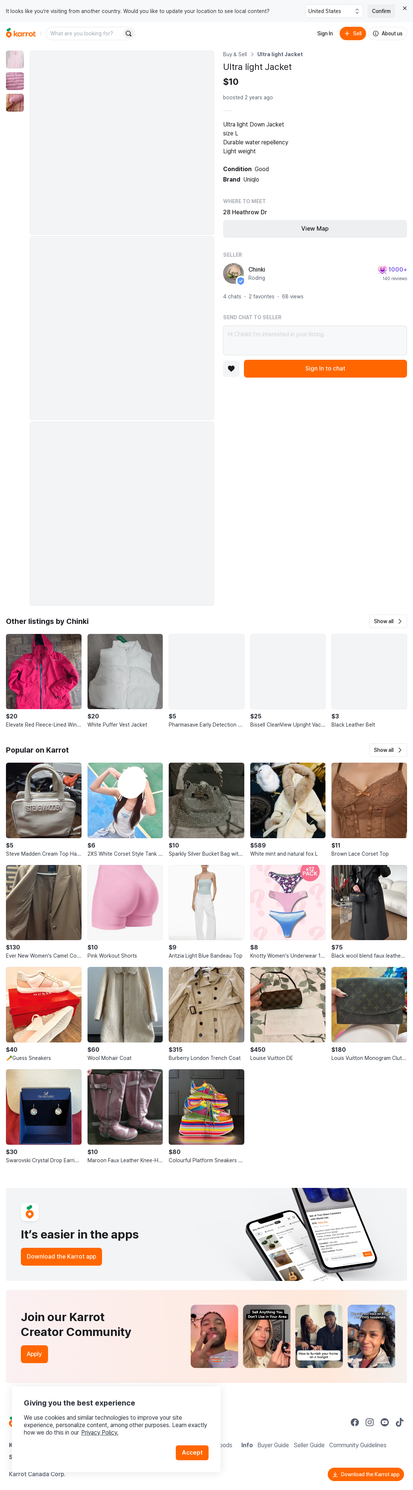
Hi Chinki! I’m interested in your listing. (315, 340)
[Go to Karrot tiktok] (399, 1422)
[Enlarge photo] (122, 143)
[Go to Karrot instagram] (369, 1422)
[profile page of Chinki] (233, 273)
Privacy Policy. (99, 1432)
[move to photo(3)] (15, 103)
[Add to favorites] (231, 369)
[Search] (128, 33)
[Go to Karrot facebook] (354, 1422)
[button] (388, 621)
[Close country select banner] (405, 8)
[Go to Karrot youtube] (384, 1422)
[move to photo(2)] (15, 81)
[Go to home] (21, 33)
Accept (192, 1452)
